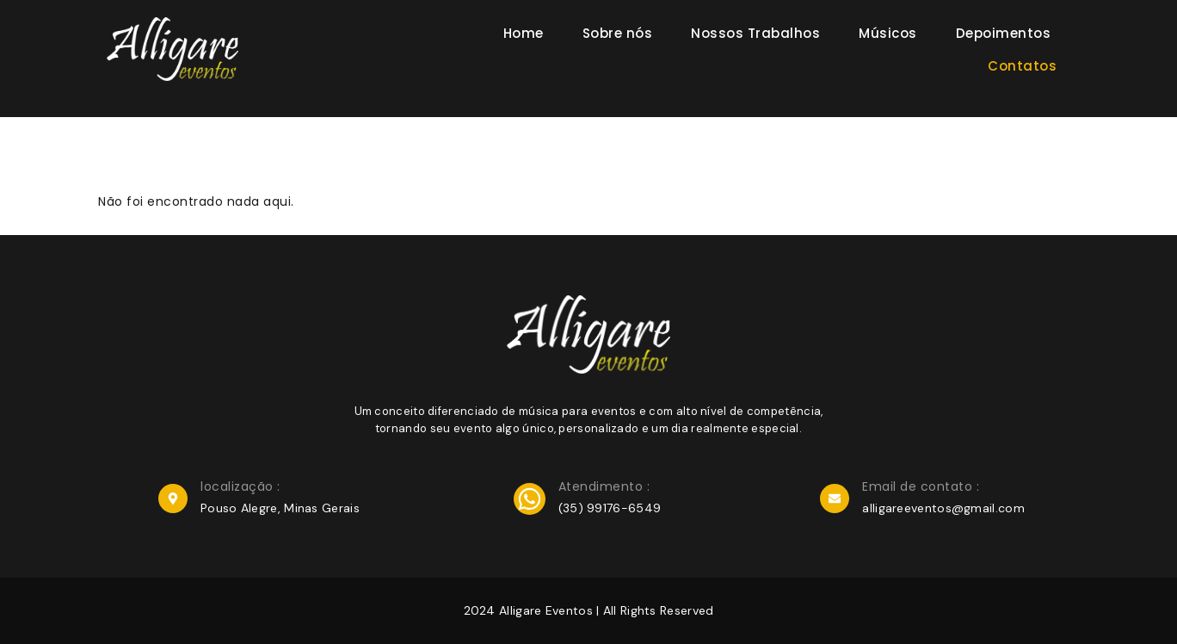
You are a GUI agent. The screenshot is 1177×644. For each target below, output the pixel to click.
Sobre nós (617, 33)
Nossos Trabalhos (755, 33)
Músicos (888, 33)
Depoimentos (1003, 33)
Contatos (1022, 66)
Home (523, 33)
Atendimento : (604, 486)
